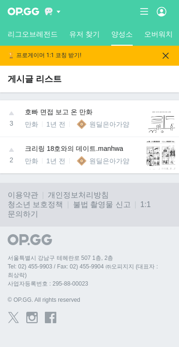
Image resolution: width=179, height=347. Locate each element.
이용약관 (23, 195)
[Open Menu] (161, 11)
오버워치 (158, 34)
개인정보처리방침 (78, 195)
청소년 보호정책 (35, 204)
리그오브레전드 (33, 34)
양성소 (122, 38)
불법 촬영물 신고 (102, 204)
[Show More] (53, 11)
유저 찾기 (84, 34)
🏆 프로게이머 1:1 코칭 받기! (44, 55)
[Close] (165, 55)
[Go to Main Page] (23, 11)
